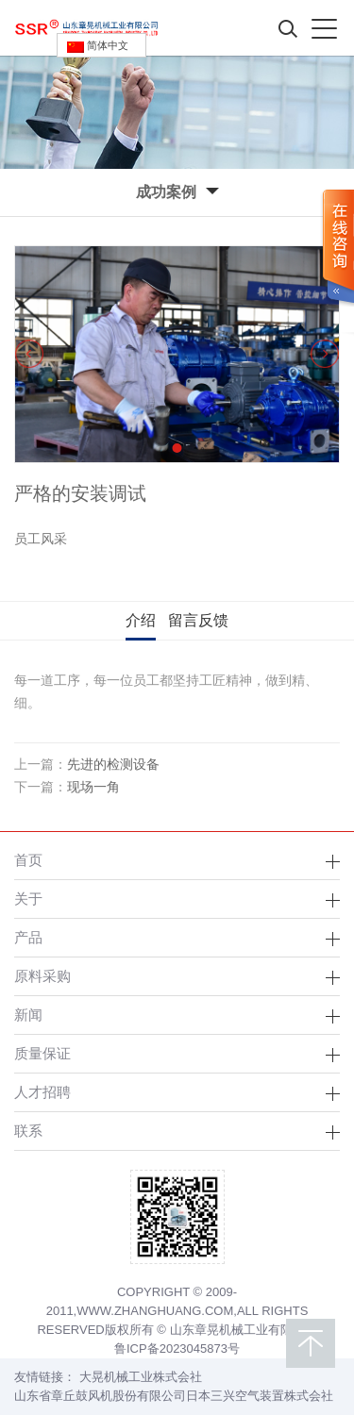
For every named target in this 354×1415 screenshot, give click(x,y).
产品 (28, 937)
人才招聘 (42, 1092)
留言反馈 (198, 620)
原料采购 (42, 976)
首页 (28, 860)
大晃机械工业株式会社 (140, 1377)
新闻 (28, 1015)
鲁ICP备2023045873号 (177, 1348)
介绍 (141, 620)
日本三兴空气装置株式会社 (259, 1396)
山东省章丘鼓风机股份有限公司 (100, 1396)
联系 (28, 1131)
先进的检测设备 (113, 764)
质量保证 (42, 1053)
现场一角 (93, 786)
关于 (28, 899)
